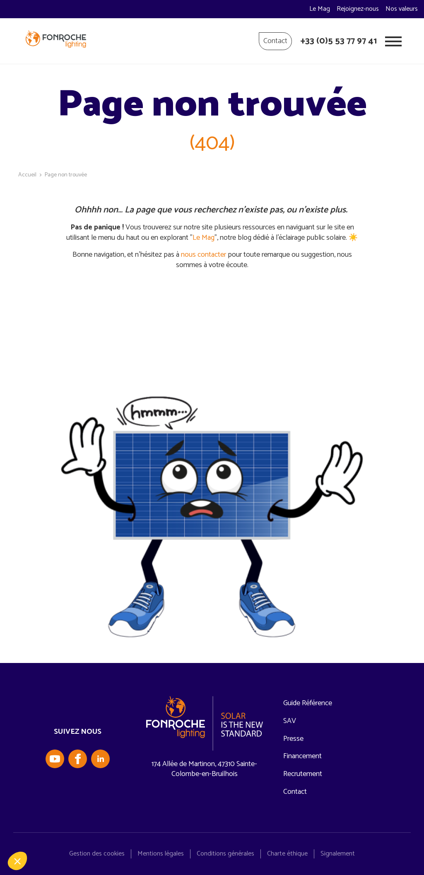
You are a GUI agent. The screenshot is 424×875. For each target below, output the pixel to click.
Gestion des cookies (97, 853)
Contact (275, 41)
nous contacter (203, 254)
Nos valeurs (401, 8)
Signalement (337, 853)
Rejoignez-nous (358, 8)
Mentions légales (160, 853)
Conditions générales (225, 853)
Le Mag (319, 8)
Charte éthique (287, 853)
